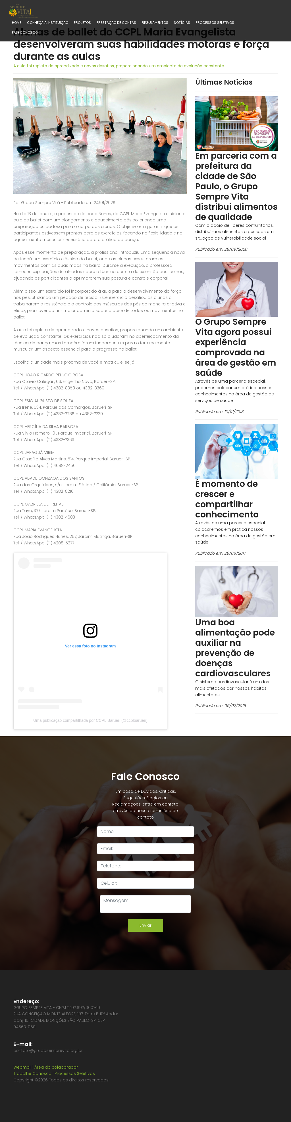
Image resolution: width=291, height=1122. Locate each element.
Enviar (145, 925)
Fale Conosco (25, 32)
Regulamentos (155, 22)
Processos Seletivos (215, 22)
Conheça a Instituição (47, 22)
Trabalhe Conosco (32, 1073)
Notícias (182, 22)
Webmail (22, 1067)
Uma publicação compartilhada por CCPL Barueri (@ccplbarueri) (90, 720)
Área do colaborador (56, 1067)
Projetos (82, 22)
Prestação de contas (116, 22)
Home (16, 22)
